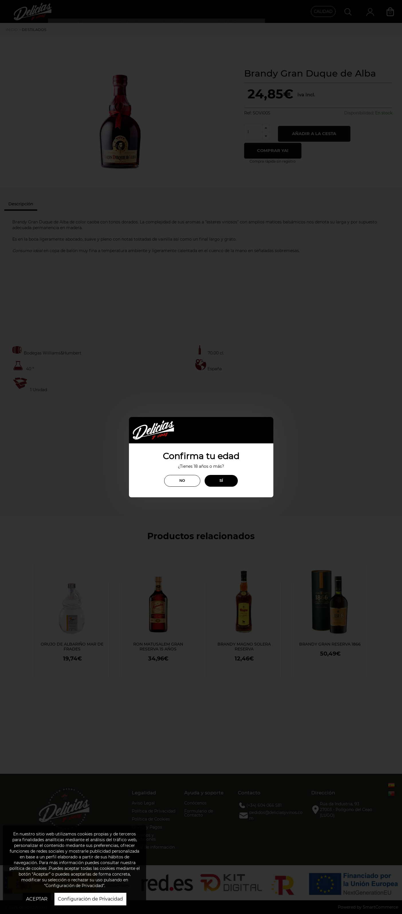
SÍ (221, 480)
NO (182, 480)
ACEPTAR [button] (37, 899)
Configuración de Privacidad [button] (90, 899)
